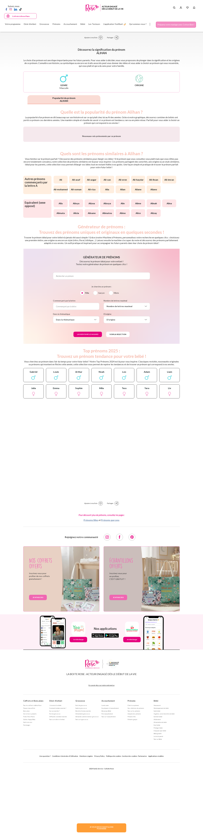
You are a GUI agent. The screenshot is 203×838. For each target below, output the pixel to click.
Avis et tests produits (30, 788)
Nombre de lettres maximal (115, 374)
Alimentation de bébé (160, 796)
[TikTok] (20, 9)
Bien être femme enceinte (83, 785)
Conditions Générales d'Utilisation (65, 830)
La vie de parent (158, 810)
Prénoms (131, 775)
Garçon (101, 367)
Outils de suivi (27, 796)
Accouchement (108, 775)
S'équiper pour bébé (160, 804)
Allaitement (157, 793)
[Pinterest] (132, 611)
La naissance (105, 779)
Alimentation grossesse (82, 788)
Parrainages (26, 799)
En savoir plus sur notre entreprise (101, 759)
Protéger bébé (158, 802)
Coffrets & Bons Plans (21, 16)
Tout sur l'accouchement (109, 790)
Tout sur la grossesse (81, 793)
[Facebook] (6, 9)
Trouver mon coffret (29, 782)
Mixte (116, 367)
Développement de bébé (161, 782)
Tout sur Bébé (158, 813)
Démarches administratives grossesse (87, 790)
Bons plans (26, 785)
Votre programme (12, 24)
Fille (87, 367)
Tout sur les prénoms (134, 785)
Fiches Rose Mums (29, 790)
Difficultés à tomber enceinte (58, 790)
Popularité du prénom (63, 99)
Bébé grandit (158, 807)
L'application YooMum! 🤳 (114, 24)
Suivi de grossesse (81, 779)
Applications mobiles (156, 830)
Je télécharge (78, 713)
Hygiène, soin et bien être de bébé (164, 788)
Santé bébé (157, 785)
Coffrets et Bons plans (33, 775)
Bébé (156, 775)
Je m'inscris (38, 671)
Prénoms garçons (110, 594)
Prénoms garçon (132, 793)
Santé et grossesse (81, 782)
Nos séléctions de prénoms (136, 782)
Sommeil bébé (158, 790)
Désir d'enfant (55, 775)
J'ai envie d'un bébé (55, 779)
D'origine (107, 388)
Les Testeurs (94, 24)
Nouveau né (157, 779)
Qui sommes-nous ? (137, 24)
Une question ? (45, 830)
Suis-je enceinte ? (54, 785)
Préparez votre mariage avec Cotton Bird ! (175, 24)
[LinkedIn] (15, 9)
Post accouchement (107, 788)
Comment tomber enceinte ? (57, 782)
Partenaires (142, 830)
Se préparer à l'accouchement (110, 782)
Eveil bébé (157, 799)
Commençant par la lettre (64, 374)
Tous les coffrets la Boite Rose (32, 779)
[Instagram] (10, 9)
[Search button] (174, 7)
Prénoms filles (91, 594)
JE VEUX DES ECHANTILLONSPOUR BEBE (101, 828)
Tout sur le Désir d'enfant (57, 793)
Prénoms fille (132, 790)
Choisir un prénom (133, 779)
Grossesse (80, 775)
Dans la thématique (61, 388)
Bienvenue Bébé (106, 785)
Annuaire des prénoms (134, 788)
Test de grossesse (54, 788)
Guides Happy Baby (29, 793)
